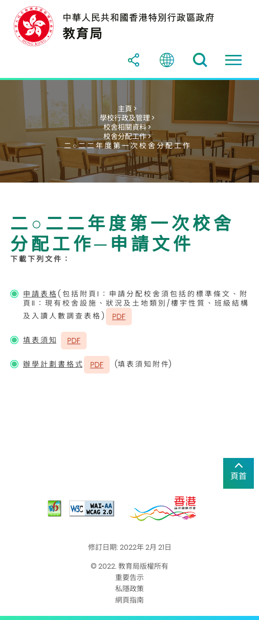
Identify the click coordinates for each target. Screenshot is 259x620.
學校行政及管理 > (127, 118)
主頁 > (127, 108)
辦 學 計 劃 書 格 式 (52, 364)
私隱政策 (129, 589)
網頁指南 (129, 600)
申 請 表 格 (39, 294)
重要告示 (129, 577)
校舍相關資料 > (127, 127)
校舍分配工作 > (127, 136)
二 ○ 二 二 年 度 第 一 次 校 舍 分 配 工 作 (127, 145)
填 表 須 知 (39, 340)
